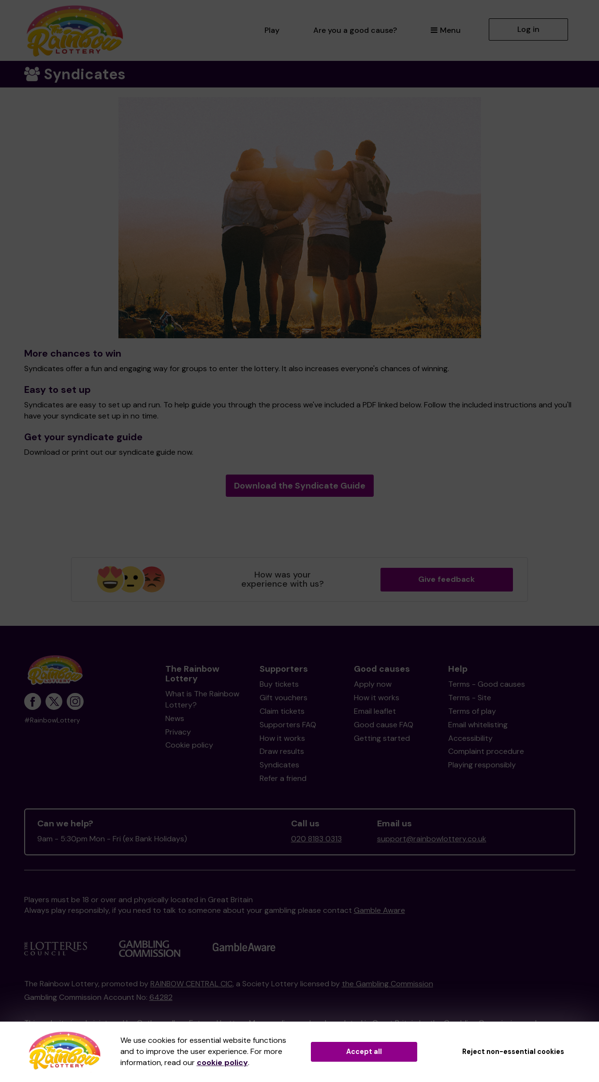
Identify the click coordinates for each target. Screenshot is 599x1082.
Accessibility (470, 738)
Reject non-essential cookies (513, 1051)
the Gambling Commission (387, 984)
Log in (528, 29)
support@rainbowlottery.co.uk (431, 839)
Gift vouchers (283, 697)
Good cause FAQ (383, 725)
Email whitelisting (478, 725)
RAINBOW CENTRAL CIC (191, 984)
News (174, 718)
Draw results (282, 751)
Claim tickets (282, 711)
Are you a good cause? (355, 30)
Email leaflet (375, 711)
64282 (161, 997)
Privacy (178, 732)
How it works (282, 738)
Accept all (364, 1051)
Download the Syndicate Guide (299, 485)
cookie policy (222, 1062)
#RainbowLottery (52, 720)
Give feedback (446, 579)
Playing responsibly (482, 765)
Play (271, 30)
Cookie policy (189, 745)
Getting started (382, 738)
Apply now (373, 684)
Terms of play (472, 711)
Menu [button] (445, 30)
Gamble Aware (379, 910)
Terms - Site (469, 697)
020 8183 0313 (316, 839)
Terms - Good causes (486, 684)
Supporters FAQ (288, 725)
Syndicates (279, 765)
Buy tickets (279, 684)
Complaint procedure (486, 751)
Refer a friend (283, 778)
